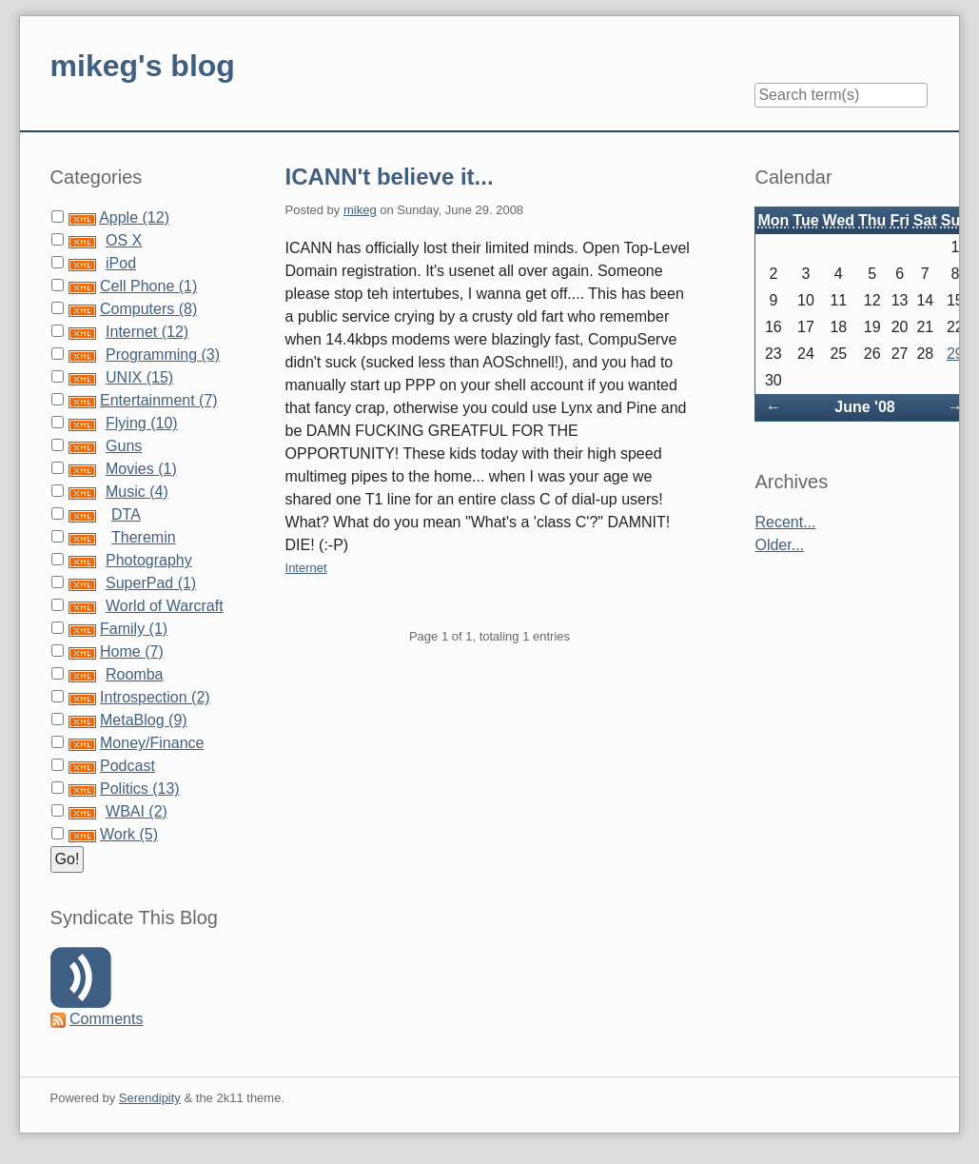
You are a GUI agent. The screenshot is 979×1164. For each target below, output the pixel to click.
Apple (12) (134, 217)
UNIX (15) (139, 377)
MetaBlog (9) (143, 720)
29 (955, 353)
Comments (106, 1019)
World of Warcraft (165, 606)
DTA (126, 514)
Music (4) (137, 491)
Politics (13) (140, 788)
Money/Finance (152, 743)
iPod (121, 263)
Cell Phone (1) (148, 286)
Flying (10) (142, 423)
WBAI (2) (136, 811)
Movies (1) (141, 469)
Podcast (127, 766)
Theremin (143, 537)
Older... (779, 545)
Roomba (134, 674)
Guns (124, 446)
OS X (124, 240)
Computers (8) (148, 309)
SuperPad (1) (151, 583)
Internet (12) (147, 332)
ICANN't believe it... (389, 176)
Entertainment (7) (159, 400)
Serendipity (150, 1098)
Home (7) (132, 651)
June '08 (864, 407)
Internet (306, 568)
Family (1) (133, 629)
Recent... (784, 522)
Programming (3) (163, 354)
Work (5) (129, 834)
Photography (149, 560)
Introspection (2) (155, 697)
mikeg (360, 210)
